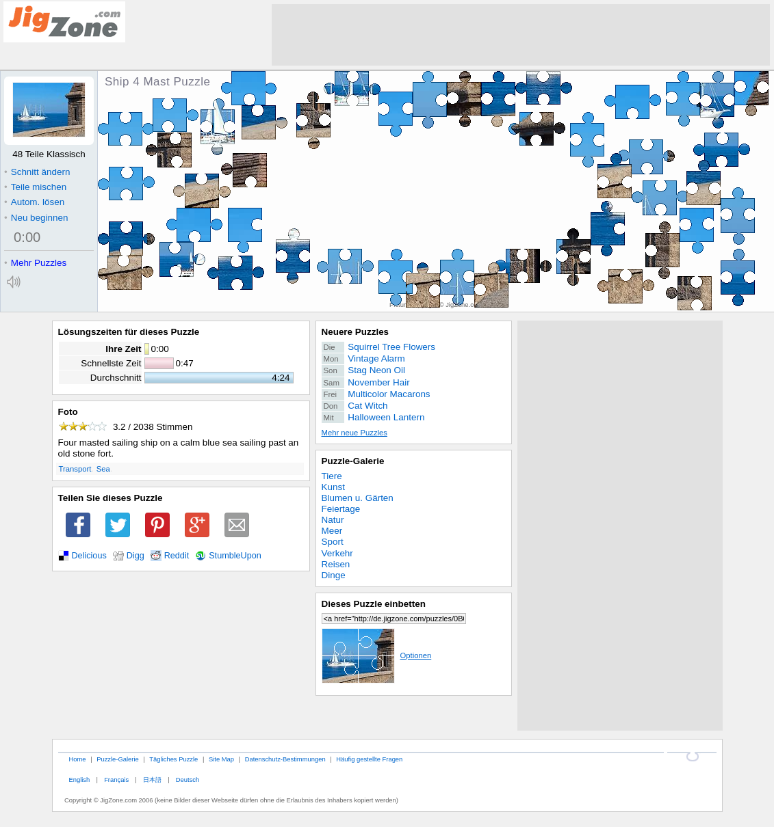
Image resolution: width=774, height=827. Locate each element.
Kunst (333, 487)
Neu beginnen (36, 218)
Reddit (177, 555)
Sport (333, 542)
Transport (75, 469)
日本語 (152, 779)
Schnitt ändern (37, 172)
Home (77, 759)
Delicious (89, 555)
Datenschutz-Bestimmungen (285, 759)
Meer (332, 531)
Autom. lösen (34, 202)
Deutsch (187, 779)
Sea (103, 469)
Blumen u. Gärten (358, 498)
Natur (333, 520)
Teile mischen (35, 187)
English (79, 779)
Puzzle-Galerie (353, 461)
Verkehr (337, 553)
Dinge (334, 575)
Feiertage (341, 509)
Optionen (377, 655)
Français (116, 779)
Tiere (332, 476)
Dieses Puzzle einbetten (374, 604)
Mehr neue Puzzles (354, 433)
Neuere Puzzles (355, 332)
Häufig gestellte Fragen (369, 759)
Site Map (221, 759)
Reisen (336, 564)
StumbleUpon (235, 555)
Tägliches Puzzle (173, 759)
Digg (135, 555)
